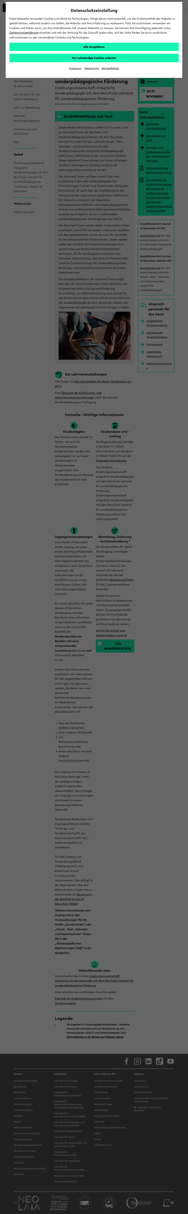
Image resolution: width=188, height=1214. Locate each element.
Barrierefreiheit (110, 68)
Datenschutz (91, 68)
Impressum (75, 68)
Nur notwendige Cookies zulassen (94, 58)
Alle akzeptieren (94, 47)
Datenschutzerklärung (24, 33)
